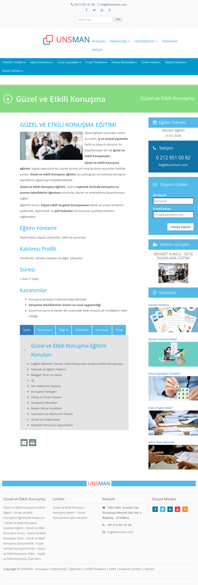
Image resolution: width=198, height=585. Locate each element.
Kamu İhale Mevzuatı (173, 455)
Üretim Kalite (151, 62)
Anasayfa (98, 41)
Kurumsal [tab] (102, 330)
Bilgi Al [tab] (63, 330)
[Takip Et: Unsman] (102, 10)
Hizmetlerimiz (146, 41)
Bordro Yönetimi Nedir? (173, 352)
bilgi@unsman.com (173, 164)
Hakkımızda (120, 41)
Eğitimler (75, 569)
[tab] (27, 330)
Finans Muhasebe (124, 62)
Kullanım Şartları (130, 569)
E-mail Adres (162, 209)
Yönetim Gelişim (14, 62)
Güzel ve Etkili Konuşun (68, 507)
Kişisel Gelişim (12, 71)
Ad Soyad (159, 195)
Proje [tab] (119, 330)
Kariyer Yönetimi (173, 317)
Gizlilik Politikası (95, 569)
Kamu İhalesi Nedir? (173, 420)
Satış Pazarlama (41, 62)
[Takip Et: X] (94, 10)
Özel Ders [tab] (81, 330)
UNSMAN (26, 569)
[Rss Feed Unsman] (110, 10)
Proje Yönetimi (96, 62)
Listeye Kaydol (180, 227)
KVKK (112, 569)
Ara (118, 19)
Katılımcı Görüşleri (174, 244)
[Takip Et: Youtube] (177, 509)
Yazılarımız (169, 41)
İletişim (97, 49)
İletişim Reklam (176, 62)
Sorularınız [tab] (45, 330)
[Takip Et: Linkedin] (170, 509)
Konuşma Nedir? (64, 513)
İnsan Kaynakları (69, 62)
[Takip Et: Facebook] (86, 10)
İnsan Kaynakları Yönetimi (173, 386)
